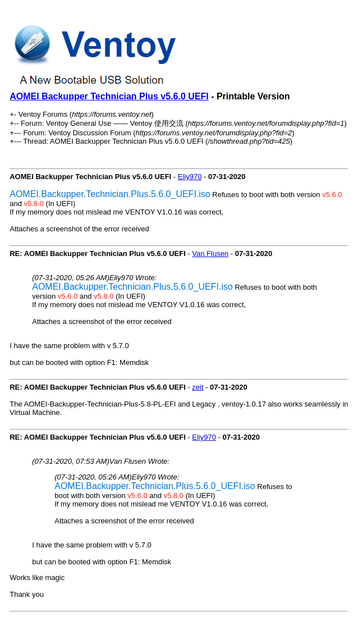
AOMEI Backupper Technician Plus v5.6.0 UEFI (109, 96)
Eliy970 (190, 176)
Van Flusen (210, 253)
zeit (197, 387)
